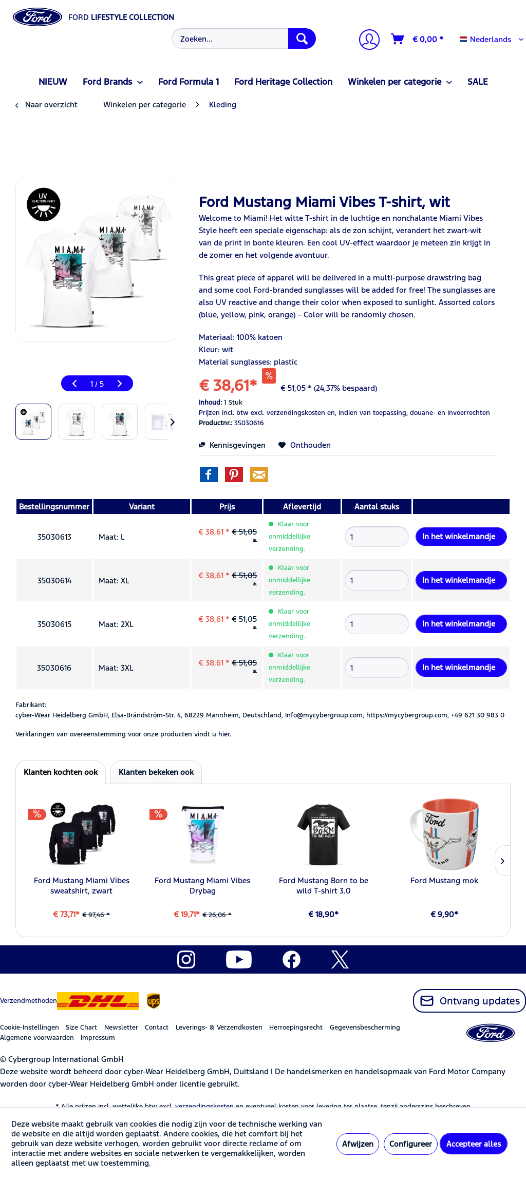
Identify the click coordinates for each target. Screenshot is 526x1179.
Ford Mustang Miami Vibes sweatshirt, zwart (81, 886)
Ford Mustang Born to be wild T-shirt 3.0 (323, 886)
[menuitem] (242, 38)
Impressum (98, 1038)
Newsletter (121, 1027)
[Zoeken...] (244, 38)
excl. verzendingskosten (288, 413)
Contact (156, 1027)
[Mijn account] (365, 40)
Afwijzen (357, 1144)
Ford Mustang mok (444, 880)
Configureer (410, 1144)
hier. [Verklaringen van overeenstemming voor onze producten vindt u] (224, 734)
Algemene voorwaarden (37, 1038)
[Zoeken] (302, 38)
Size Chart (81, 1027)
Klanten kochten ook (61, 772)
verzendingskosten (204, 1106)
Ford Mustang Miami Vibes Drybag (202, 886)
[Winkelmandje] (417, 39)
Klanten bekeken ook (156, 772)
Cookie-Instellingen (29, 1027)
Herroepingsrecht (296, 1027)
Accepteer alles (473, 1144)
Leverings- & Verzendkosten (219, 1027)
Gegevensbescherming (365, 1027)
